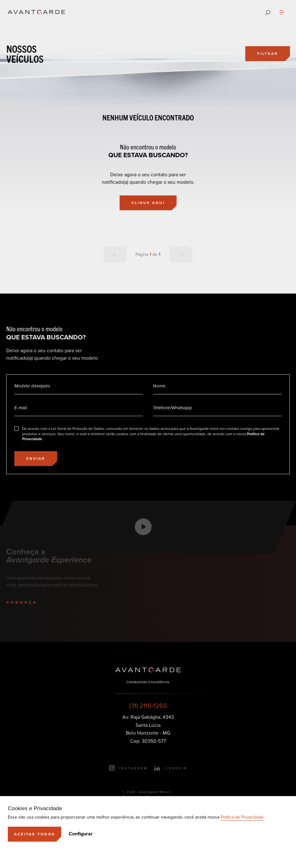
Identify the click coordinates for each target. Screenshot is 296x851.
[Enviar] (35, 458)
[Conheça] (29, 602)
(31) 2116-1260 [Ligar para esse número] (148, 705)
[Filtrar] (268, 53)
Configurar (81, 833)
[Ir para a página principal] (36, 12)
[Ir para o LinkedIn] (170, 768)
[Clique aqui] (148, 202)
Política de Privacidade (242, 817)
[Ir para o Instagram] (128, 768)
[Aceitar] (34, 834)
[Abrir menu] (282, 12)
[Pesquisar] (268, 12)
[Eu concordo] (148, 434)
